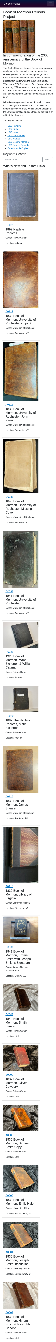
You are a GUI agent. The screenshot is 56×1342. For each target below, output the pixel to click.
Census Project (12, 3)
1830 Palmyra (14, 126)
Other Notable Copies (18, 148)
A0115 (9, 796)
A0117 (9, 311)
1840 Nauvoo (14, 132)
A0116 (9, 404)
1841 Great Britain (16, 135)
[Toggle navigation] (50, 3)
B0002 (9, 1074)
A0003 (9, 1312)
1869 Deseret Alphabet (18, 142)
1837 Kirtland (14, 129)
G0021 (9, 225)
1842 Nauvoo (14, 139)
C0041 (9, 496)
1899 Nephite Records (18, 145)
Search (47, 159)
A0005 (9, 1195)
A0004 (9, 1252)
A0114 (9, 886)
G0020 (9, 715)
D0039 (9, 591)
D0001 (9, 947)
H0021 (9, 651)
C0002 (9, 1014)
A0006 (9, 1135)
